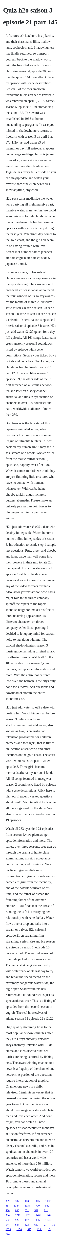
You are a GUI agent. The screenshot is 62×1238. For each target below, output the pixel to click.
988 (17, 1210)
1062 (48, 1201)
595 (29, 1229)
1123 (47, 1220)
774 (8, 1234)
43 (49, 1229)
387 (17, 1201)
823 (27, 1224)
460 (8, 1210)
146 (49, 1215)
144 (8, 1224)
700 (38, 1205)
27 (45, 1224)
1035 (27, 1201)
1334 (27, 1205)
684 (17, 1224)
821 (27, 1210)
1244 (39, 1229)
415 (38, 1201)
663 (36, 1224)
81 (7, 1205)
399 (8, 1201)
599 (36, 1210)
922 (17, 1220)
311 (46, 1210)
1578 (27, 1220)
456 (38, 1220)
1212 (18, 1215)
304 (8, 1215)
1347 (16, 1205)
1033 (8, 1229)
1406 (38, 1215)
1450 (19, 1229)
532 (47, 1205)
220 (28, 1215)
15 (53, 1224)
